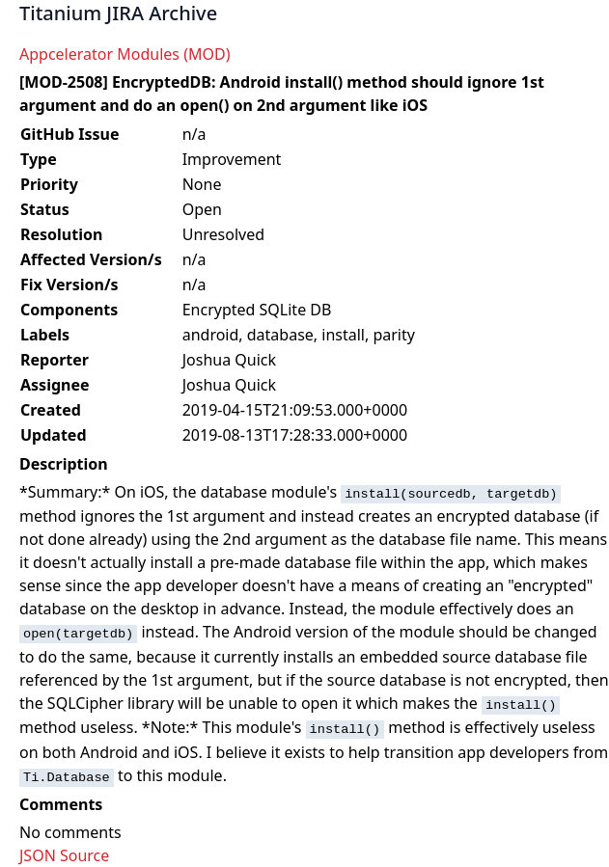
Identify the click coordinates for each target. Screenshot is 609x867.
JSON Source (64, 855)
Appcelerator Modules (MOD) (124, 54)
